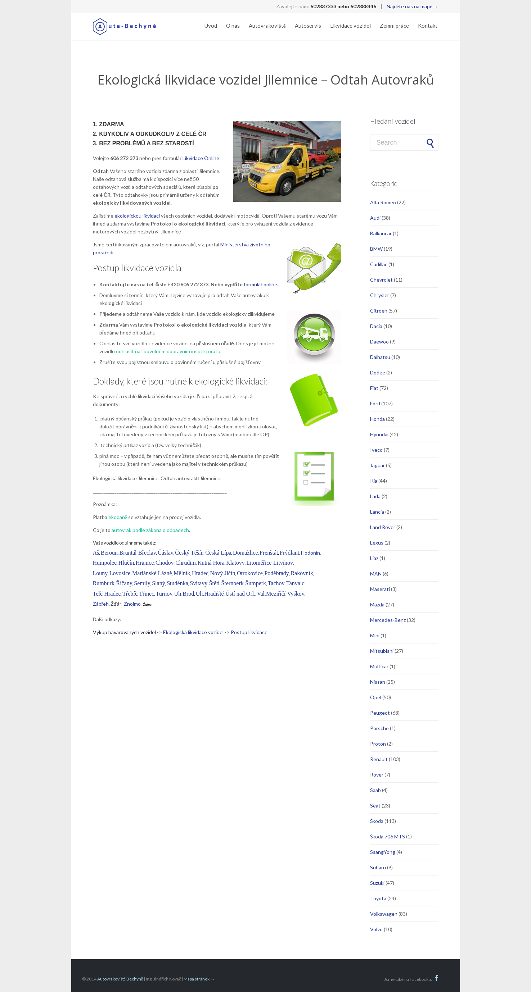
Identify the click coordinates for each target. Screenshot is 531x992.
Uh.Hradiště (210, 594)
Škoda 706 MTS (387, 836)
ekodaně (117, 517)
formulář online (260, 284)
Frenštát (269, 553)
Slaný (158, 583)
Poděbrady (276, 573)
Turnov (164, 594)
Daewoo (379, 341)
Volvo (376, 929)
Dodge (377, 372)
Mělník (182, 573)
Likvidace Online (201, 158)
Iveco (376, 450)
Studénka (177, 583)
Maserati (380, 589)
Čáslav (166, 553)
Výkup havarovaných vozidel (125, 632)
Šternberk (232, 583)
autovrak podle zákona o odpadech (150, 530)
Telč (98, 594)
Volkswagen (383, 914)
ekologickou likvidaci (137, 216)
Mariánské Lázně (152, 573)
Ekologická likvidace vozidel (193, 632)
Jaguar (377, 465)
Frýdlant (289, 553)
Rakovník (302, 573)
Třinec (146, 594)
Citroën (378, 311)
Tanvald (295, 583)
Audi (375, 218)
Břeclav (147, 553)
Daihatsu (380, 357)
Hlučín (126, 563)
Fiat (374, 388)
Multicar (379, 666)
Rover (376, 775)
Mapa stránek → (199, 979)
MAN (376, 573)
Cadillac (378, 264)
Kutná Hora (211, 563)
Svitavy (198, 583)
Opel (375, 697)
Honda (377, 419)
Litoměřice (258, 563)
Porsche (379, 728)
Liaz (374, 558)
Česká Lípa (218, 553)
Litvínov (283, 563)
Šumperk (255, 583)
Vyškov (296, 594)
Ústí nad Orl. (240, 594)
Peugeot (380, 713)
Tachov (276, 583)
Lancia (377, 512)
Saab (375, 790)
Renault (379, 759)
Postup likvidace (249, 632)
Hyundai (379, 434)
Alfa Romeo (383, 202)
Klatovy (235, 563)
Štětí (214, 583)
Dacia (376, 326)
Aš (96, 553)
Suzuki (377, 883)
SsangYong (382, 852)
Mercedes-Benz (388, 620)
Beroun (109, 553)
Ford (375, 403)
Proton (378, 744)
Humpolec (105, 563)
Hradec (200, 573)
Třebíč (130, 594)
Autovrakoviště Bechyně (120, 979)
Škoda (376, 821)
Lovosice (120, 573)
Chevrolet (381, 280)
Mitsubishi (381, 651)
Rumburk (103, 583)
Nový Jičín (222, 573)
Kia (373, 481)
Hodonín (310, 553)
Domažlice (245, 553)
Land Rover (382, 527)
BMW (376, 249)
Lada (375, 496)
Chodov (165, 563)
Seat (375, 805)
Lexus (376, 543)
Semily (142, 583)
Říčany (124, 583)
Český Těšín (189, 553)
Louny (100, 573)
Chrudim (185, 563)
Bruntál (127, 553)
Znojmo (132, 604)
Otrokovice (250, 573)
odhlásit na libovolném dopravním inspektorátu (168, 351)
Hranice (145, 563)
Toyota (378, 898)
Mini (374, 635)
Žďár (116, 604)
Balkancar (381, 233)
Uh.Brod (184, 594)
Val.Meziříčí (271, 594)
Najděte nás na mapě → (412, 6)
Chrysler (379, 295)
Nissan (377, 682)
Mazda (377, 604)
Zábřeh (101, 604)
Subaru (378, 867)
